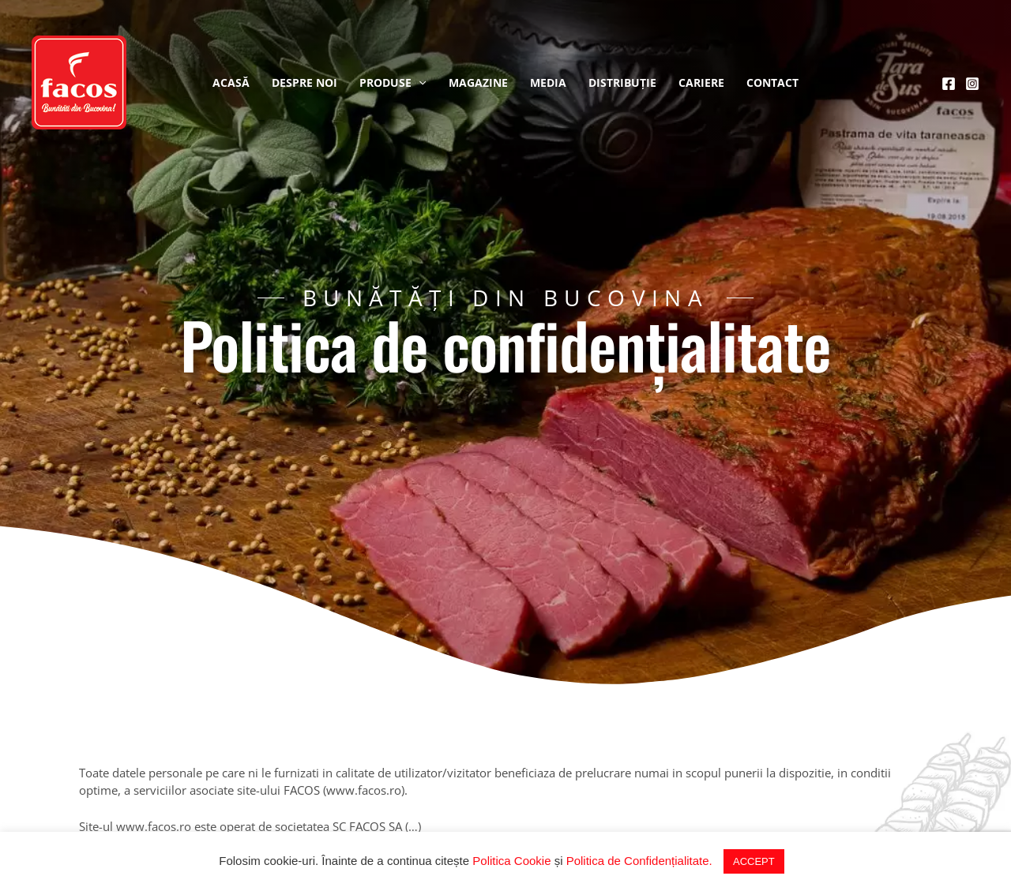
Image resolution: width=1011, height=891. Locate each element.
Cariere (701, 82)
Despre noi (304, 82)
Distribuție (622, 82)
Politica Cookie (511, 860)
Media (548, 82)
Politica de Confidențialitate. (639, 860)
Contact (772, 82)
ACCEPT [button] (754, 861)
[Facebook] (948, 84)
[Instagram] (972, 84)
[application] (419, 83)
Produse (392, 83)
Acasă (231, 82)
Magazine (478, 82)
